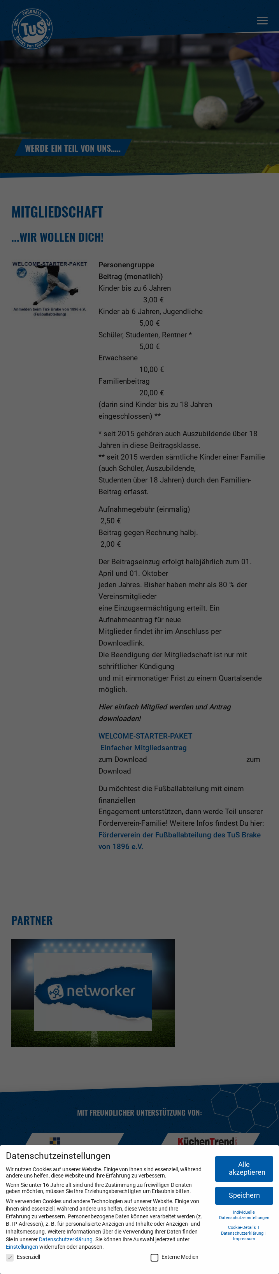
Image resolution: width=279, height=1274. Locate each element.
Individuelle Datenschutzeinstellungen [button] (244, 1215)
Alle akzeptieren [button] (247, 1168)
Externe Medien (174, 1257)
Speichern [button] (244, 1195)
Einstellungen (22, 1247)
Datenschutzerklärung (66, 1239)
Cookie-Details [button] (242, 1227)
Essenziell (23, 1257)
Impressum (244, 1238)
